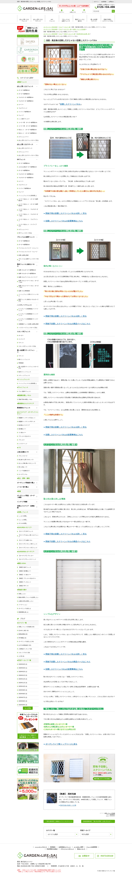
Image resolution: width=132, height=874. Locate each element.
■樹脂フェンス (22, 82)
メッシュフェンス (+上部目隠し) (28, 195)
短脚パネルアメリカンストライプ (28, 277)
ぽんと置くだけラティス (38, 20)
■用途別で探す (22, 590)
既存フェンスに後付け (80, 20)
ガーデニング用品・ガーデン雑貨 (26, 496)
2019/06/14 (112, 814)
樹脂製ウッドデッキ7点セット (27, 418)
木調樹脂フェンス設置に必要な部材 (29, 324)
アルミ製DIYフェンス (25, 391)
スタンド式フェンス (23, 331)
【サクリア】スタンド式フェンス (28, 547)
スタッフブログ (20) (24, 652)
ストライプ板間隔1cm (25, 111)
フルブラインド (23, 108)
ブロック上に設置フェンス (66, 20)
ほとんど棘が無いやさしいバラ (27, 463)
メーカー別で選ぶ (23, 487)
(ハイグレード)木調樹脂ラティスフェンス (28, 319)
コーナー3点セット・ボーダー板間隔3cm (28, 204)
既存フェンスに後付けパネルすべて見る (29, 300)
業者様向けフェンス (23, 408)
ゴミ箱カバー (22, 432)
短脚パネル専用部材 (24, 291)
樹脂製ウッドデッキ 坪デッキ (27, 421)
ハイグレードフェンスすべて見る (28, 327)
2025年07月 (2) (23, 697)
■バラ (19, 447)
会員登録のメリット (65, 847)
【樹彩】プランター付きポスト (27, 578)
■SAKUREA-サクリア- (24, 527)
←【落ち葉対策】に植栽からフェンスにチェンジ (58, 821)
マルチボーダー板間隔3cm (26, 101)
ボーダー (21, 335)
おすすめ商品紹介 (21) (25, 645)
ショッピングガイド (41, 847)
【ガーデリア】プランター (26, 555)
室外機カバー (22, 429)
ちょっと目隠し (23, 519)
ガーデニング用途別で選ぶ (26, 483)
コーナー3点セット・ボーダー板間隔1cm (28, 199)
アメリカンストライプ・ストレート (29, 248)
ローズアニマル (23, 474)
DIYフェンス (52, 20)
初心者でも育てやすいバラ (26, 459)
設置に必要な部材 (24, 255)
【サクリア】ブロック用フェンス (28, 544)
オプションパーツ (24, 137)
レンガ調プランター (24, 119)
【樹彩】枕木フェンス (25, 567)
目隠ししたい (22, 593)
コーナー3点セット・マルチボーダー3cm (28, 215)
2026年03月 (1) (23, 668)
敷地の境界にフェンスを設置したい (29, 597)
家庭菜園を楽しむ (24, 612)
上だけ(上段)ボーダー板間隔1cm (28, 167)
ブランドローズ (23, 456)
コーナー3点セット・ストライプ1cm (28, 225)
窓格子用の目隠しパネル (25, 399)
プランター (22, 440)
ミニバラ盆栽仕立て (24, 470)
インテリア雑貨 (22, 501)
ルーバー (21, 104)
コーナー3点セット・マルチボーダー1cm (28, 210)
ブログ (21, 618)
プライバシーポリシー (67, 849)
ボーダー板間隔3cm (24, 94)
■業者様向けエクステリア (25, 403)
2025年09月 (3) (23, 690)
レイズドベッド (23, 443)
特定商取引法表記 (52, 849)
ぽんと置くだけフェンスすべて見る (29, 140)
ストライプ (22, 339)
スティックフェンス (24, 375)
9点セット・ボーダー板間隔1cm (28, 129)
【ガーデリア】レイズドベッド (27, 559)
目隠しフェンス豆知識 (110, 813)
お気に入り (72, 11)
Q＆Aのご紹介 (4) (23, 630)
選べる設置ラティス (94, 20)
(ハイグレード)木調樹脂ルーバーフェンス (28, 309)
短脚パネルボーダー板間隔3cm (27, 273)
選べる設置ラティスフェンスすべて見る (29, 367)
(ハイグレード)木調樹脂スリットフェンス (28, 314)
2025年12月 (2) (23, 679)
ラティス (21, 342)
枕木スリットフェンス (25, 372)
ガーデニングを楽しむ (25, 608)
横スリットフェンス (24, 359)
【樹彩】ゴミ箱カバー (25, 574)
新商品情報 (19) (23, 634)
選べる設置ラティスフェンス (26, 351)
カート (84, 11)
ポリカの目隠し (23, 523)
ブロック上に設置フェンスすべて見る (29, 259)
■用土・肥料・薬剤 (23, 478)
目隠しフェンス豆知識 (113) (26, 626)
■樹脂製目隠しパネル (24, 395)
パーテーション (23, 604)
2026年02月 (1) (23, 671)
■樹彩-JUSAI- (21, 563)
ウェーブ (21, 115)
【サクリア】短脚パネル (25, 540)
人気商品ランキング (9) (25, 649)
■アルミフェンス (22, 387)
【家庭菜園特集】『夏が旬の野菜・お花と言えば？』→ (98, 821)
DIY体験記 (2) (22, 638)
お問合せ (111, 1)
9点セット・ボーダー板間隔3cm (28, 133)
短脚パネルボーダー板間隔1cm (27, 270)
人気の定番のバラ (23, 452)
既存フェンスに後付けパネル (26, 265)
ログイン (96, 1)
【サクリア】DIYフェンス (26, 531)
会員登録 (103, 1)
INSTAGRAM (105, 855)
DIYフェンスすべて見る (25, 233)
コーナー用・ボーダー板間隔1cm (28, 122)
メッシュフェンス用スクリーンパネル (29, 295)
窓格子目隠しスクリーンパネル (107, 20)
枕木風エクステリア (24, 425)
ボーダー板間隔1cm (24, 90)
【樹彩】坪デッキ (24, 585)
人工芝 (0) (21, 656)
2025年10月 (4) (23, 686)
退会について (81, 849)
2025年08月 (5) (23, 693)
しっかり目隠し (23, 516)
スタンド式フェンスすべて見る (27, 346)
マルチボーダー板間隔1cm (26, 97)
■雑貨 (19, 491)
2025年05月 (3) (23, 705)
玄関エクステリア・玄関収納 (26, 507)
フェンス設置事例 (91, 847)
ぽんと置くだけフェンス (24, 20)
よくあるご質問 (78, 847)
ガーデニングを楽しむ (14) (26, 641)
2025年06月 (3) (23, 701)
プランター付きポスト (25, 436)
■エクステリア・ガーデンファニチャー (27, 413)
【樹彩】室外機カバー (25, 571)
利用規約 (52, 847)
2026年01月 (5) (23, 675)
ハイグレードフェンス (24, 305)
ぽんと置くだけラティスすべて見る (29, 155)
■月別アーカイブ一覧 (24, 660)
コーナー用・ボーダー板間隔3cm (28, 126)
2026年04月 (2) (23, 664)
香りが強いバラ (23, 467)
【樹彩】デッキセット (25, 582)
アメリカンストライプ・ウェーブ (28, 251)
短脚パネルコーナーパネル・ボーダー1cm (29, 281)
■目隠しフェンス (22, 512)
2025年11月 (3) (23, 682)
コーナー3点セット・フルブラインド (28, 220)
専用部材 (21, 363)
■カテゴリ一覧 (22, 623)
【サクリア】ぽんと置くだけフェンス (29, 535)
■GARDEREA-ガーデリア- (26, 551)
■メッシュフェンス (23, 379)
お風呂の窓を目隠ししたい (26, 601)
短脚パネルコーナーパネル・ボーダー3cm (29, 286)
